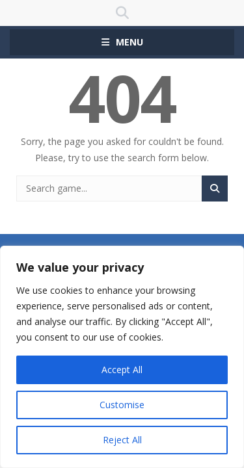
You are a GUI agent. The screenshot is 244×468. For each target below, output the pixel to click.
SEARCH (122, 13)
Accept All (122, 369)
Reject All (122, 440)
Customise (122, 404)
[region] (122, 357)
